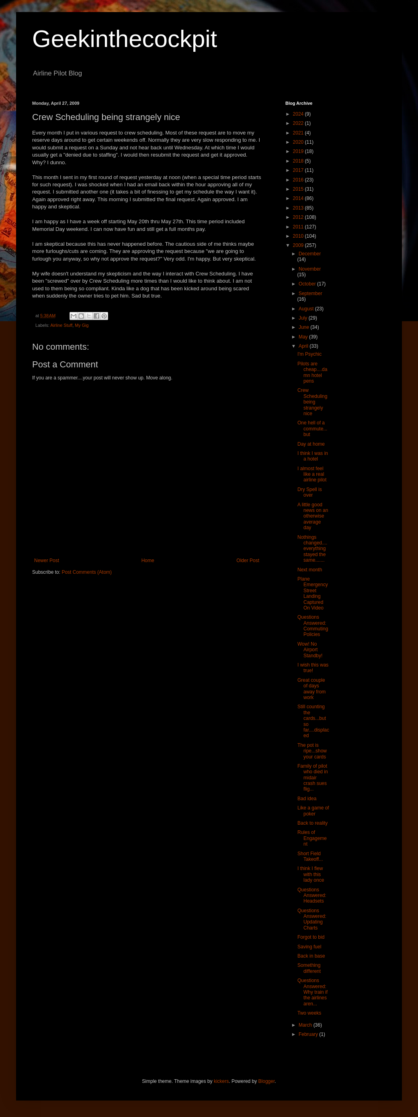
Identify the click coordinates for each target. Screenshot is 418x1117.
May (304, 337)
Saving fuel (309, 947)
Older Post (247, 560)
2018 (299, 161)
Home (147, 560)
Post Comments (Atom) (86, 572)
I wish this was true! (312, 667)
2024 (299, 114)
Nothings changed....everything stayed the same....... (312, 548)
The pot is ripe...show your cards (312, 751)
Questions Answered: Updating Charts (311, 919)
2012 (299, 217)
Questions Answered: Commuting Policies (312, 625)
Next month (309, 570)
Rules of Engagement (312, 838)
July (304, 318)
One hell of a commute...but (312, 428)
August (307, 309)
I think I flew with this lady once (310, 874)
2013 (299, 208)
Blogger (266, 1081)
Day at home (311, 444)
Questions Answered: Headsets (311, 895)
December (310, 254)
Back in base (311, 956)
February (309, 1034)
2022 (299, 123)
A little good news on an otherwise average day (312, 516)
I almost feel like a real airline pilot (311, 474)
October (308, 284)
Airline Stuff (61, 325)
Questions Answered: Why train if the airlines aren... (312, 992)
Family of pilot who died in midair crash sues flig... (312, 777)
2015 (299, 189)
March (306, 1025)
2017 (299, 170)
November (310, 269)
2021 (299, 133)
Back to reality (312, 823)
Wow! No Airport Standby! (309, 649)
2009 (299, 245)
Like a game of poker (313, 810)
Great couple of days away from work (311, 688)
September (310, 293)
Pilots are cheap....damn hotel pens (312, 372)
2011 (299, 227)
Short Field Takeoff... (310, 856)
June (304, 327)
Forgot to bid (310, 937)
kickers (221, 1081)
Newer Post (46, 560)
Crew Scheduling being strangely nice (312, 401)
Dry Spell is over (309, 492)
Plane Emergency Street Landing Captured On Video (312, 593)
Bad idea (306, 798)
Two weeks (309, 1013)
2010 (299, 236)
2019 (299, 151)
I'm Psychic (309, 354)
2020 (299, 142)
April (304, 346)
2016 (299, 180)
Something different (309, 968)
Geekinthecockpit (124, 38)
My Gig (81, 325)
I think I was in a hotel (312, 456)
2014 (299, 198)
